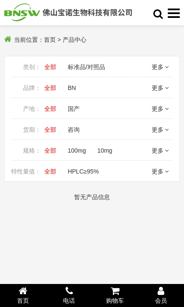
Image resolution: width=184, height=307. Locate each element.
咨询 (74, 129)
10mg (105, 150)
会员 (161, 295)
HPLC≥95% (83, 171)
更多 (160, 66)
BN (72, 87)
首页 (50, 39)
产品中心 (74, 39)
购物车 (115, 295)
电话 (69, 295)
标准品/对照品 (86, 67)
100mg (77, 150)
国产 (74, 108)
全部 (50, 67)
